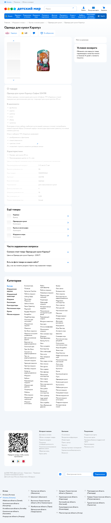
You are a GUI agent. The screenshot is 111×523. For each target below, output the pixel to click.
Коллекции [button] (11, 302)
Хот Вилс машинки (30, 331)
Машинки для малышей (44, 296)
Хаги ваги (43, 324)
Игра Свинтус (60, 353)
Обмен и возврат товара (47, 437)
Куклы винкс (60, 385)
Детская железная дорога (30, 338)
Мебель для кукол (62, 387)
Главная (7, 22)
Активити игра (61, 331)
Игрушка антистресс (28, 402)
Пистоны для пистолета (28, 320)
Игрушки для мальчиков (28, 398)
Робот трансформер (44, 286)
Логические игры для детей (61, 340)
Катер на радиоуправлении (30, 372)
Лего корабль (44, 402)
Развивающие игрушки (28, 381)
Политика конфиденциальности (46, 443)
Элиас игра (59, 350)
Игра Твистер (60, 328)
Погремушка (28, 389)
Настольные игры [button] (13, 308)
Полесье (27, 288)
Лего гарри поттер (46, 361)
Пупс (57, 377)
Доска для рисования (59, 322)
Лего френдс (44, 372)
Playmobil (27, 309)
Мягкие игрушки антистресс (61, 399)
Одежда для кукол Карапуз (74, 22)
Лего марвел (44, 369)
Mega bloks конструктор (60, 301)
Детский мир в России (11, 477)
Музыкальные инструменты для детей (46, 312)
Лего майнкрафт (45, 351)
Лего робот (44, 388)
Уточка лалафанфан (46, 327)
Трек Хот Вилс (29, 349)
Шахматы (59, 334)
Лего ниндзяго (45, 346)
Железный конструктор (44, 392)
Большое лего (60, 291)
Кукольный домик (62, 374)
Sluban (58, 286)
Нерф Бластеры (29, 317)
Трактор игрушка (29, 366)
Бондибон (27, 314)
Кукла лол (59, 368)
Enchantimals (28, 286)
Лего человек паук (46, 334)
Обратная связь (44, 451)
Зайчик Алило (29, 303)
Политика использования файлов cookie (47, 447)
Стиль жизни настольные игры (61, 344)
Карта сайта (43, 454)
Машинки (27, 328)
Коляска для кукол (62, 382)
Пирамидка (44, 300)
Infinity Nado (28, 296)
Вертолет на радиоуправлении (30, 343)
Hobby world (60, 319)
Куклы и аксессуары (36, 22)
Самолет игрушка (30, 360)
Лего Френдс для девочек (46, 406)
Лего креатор (44, 395)
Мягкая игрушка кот (62, 395)
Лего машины (60, 294)
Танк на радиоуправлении (30, 357)
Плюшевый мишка (62, 393)
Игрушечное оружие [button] (12, 290)
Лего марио (44, 379)
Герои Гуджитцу (29, 306)
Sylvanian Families (30, 291)
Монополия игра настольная (61, 360)
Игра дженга (60, 325)
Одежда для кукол (55, 22)
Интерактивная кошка (61, 406)
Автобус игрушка (30, 368)
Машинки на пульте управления (30, 334)
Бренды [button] (10, 286)
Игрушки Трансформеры (45, 337)
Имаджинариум (61, 316)
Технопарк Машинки (27, 300)
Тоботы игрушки (29, 294)
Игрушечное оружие (28, 324)
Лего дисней (60, 308)
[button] (101, 16)
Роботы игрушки (45, 290)
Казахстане (23, 477)
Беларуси (32, 477)
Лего (41, 343)
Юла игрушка (28, 395)
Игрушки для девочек (28, 386)
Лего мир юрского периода (46, 385)
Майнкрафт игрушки (44, 303)
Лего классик (60, 305)
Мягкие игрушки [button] (13, 314)
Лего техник (44, 364)
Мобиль (27, 392)
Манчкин (59, 313)
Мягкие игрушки (61, 390)
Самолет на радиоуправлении (30, 352)
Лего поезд (44, 381)
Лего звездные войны (45, 357)
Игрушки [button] (10, 299)
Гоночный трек (29, 346)
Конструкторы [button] (12, 305)
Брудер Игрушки (30, 312)
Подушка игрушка (62, 402)
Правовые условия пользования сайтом (22, 474)
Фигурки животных (46, 321)
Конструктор (44, 349)
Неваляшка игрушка (46, 293)
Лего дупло (44, 366)
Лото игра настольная (59, 365)
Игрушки (27, 375)
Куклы (58, 371)
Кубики (26, 378)
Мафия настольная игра (62, 356)
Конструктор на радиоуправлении (62, 297)
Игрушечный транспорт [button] (12, 295)
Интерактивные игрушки (45, 307)
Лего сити (43, 354)
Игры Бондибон (61, 348)
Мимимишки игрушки (44, 330)
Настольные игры (62, 310)
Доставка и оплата (45, 435)
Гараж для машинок (30, 363)
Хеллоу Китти (44, 341)
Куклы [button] (9, 311)
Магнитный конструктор (44, 375)
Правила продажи (45, 440)
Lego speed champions (44, 399)
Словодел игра (61, 336)
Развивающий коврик (44, 318)
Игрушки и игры (18, 22)
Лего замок (59, 288)
